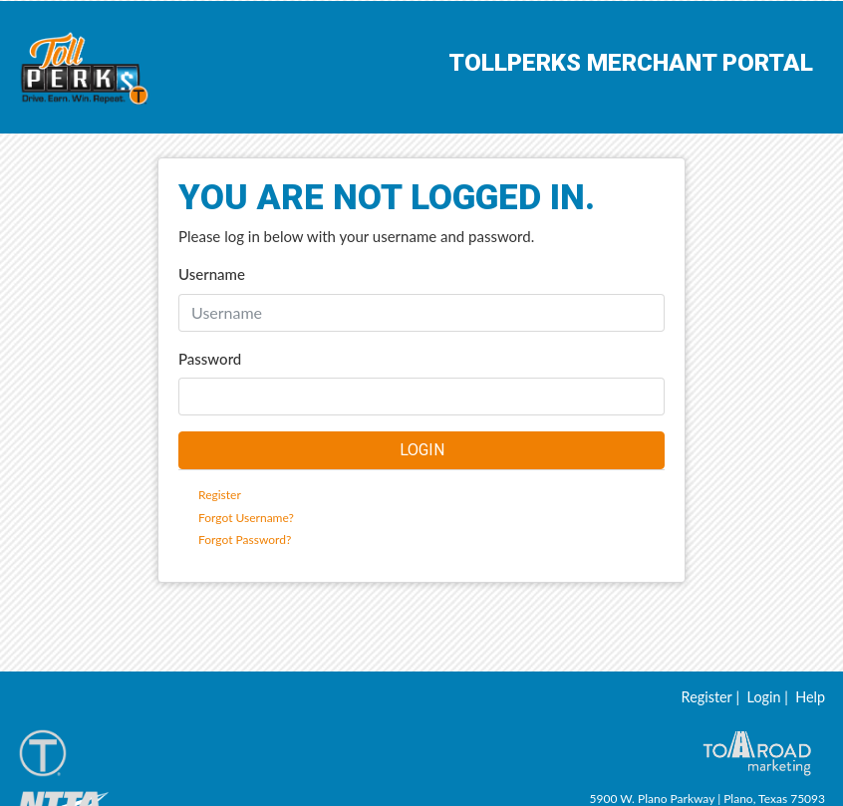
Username (211, 274)
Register (219, 494)
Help (810, 720)
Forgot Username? (246, 517)
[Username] (421, 313)
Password (209, 359)
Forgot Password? (244, 539)
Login (764, 720)
